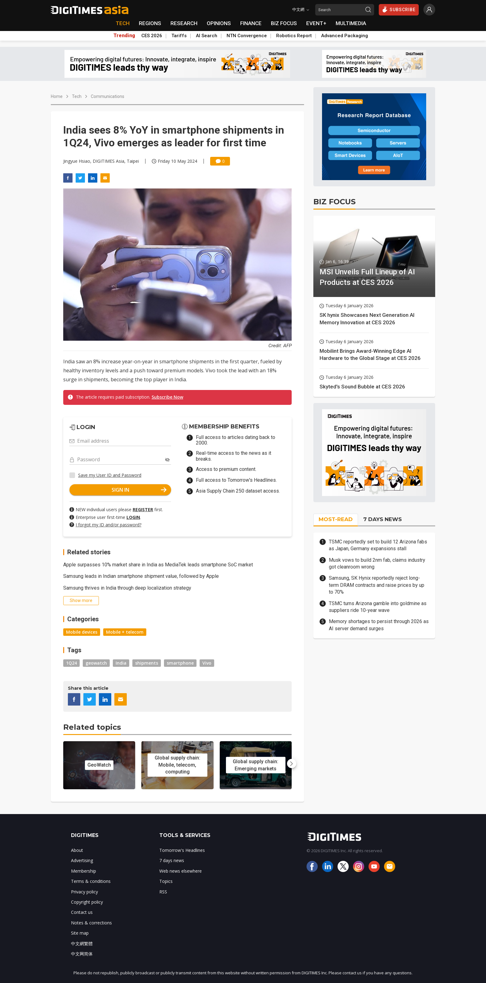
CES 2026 (151, 35)
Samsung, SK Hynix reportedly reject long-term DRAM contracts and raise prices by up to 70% (376, 585)
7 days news (171, 860)
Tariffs (179, 35)
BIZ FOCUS (284, 23)
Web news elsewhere (180, 871)
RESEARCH (183, 23)
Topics (166, 881)
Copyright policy (87, 902)
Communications (107, 96)
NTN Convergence (247, 35)
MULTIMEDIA (351, 23)
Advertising (82, 860)
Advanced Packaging (344, 35)
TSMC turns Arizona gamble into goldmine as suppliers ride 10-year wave (377, 606)
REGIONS (150, 23)
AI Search (206, 35)
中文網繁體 (82, 943)
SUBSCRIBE (399, 9)
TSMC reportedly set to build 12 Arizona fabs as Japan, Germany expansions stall (378, 545)
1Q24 (71, 663)
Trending (124, 35)
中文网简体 (82, 954)
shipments (146, 663)
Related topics (92, 727)
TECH (123, 23)
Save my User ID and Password (109, 475)
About (77, 850)
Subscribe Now (167, 397)
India (121, 663)
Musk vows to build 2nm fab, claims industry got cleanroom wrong (377, 563)
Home (57, 96)
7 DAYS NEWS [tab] (382, 519)
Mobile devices (81, 632)
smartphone (180, 663)
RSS (163, 892)
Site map (80, 933)
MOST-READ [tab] (336, 519)
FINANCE (251, 23)
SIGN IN (139, 489)
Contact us (82, 912)
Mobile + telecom (125, 632)
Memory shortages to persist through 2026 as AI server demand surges (379, 624)
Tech (77, 96)
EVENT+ (316, 23)
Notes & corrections (91, 923)
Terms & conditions (91, 881)
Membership (83, 871)
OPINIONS (219, 23)
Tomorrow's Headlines (182, 850)
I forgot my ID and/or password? (108, 525)
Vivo (206, 663)
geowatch (96, 663)
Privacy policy (84, 892)
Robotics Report (294, 35)
